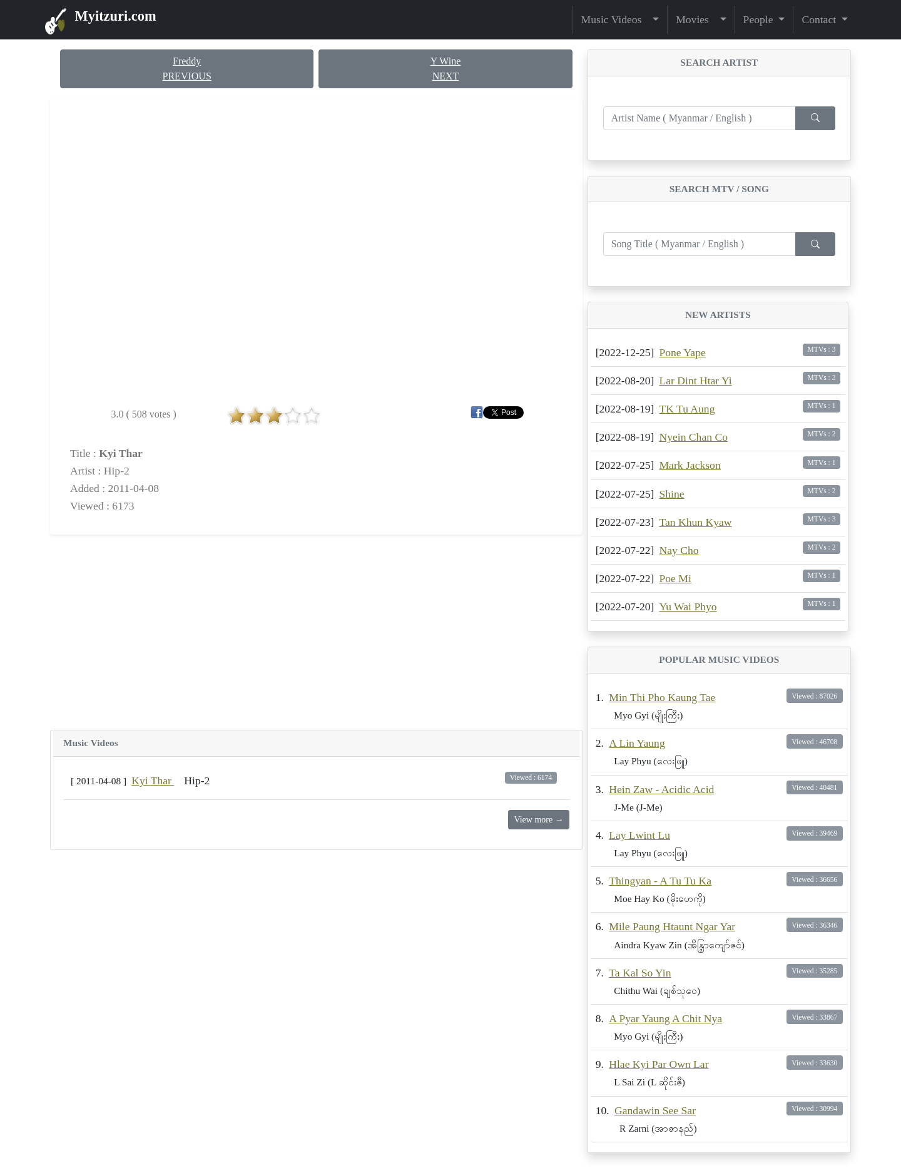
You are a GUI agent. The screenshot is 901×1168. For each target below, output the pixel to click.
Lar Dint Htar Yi (695, 380)
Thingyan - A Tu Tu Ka (660, 880)
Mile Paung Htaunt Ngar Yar (672, 926)
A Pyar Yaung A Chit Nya (665, 1018)
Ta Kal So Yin (640, 972)
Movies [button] (696, 19)
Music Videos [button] (615, 19)
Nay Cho (678, 550)
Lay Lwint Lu (639, 835)
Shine (671, 494)
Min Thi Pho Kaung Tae (662, 697)
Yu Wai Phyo (687, 606)
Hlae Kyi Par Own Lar (658, 1064)
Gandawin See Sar (655, 1110)
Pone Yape (682, 352)
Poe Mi (675, 578)
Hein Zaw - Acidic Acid (661, 789)
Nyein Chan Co (693, 437)
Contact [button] (820, 19)
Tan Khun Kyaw (695, 522)
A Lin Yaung (636, 743)
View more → (538, 819)
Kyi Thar (152, 780)
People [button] (759, 19)
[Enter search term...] (699, 118)
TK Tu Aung (687, 408)
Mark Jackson (689, 465)
